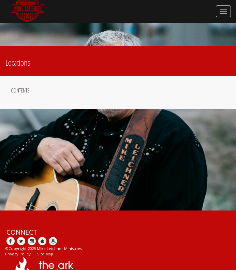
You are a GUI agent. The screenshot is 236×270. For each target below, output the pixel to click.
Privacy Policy (18, 253)
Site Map (45, 253)
